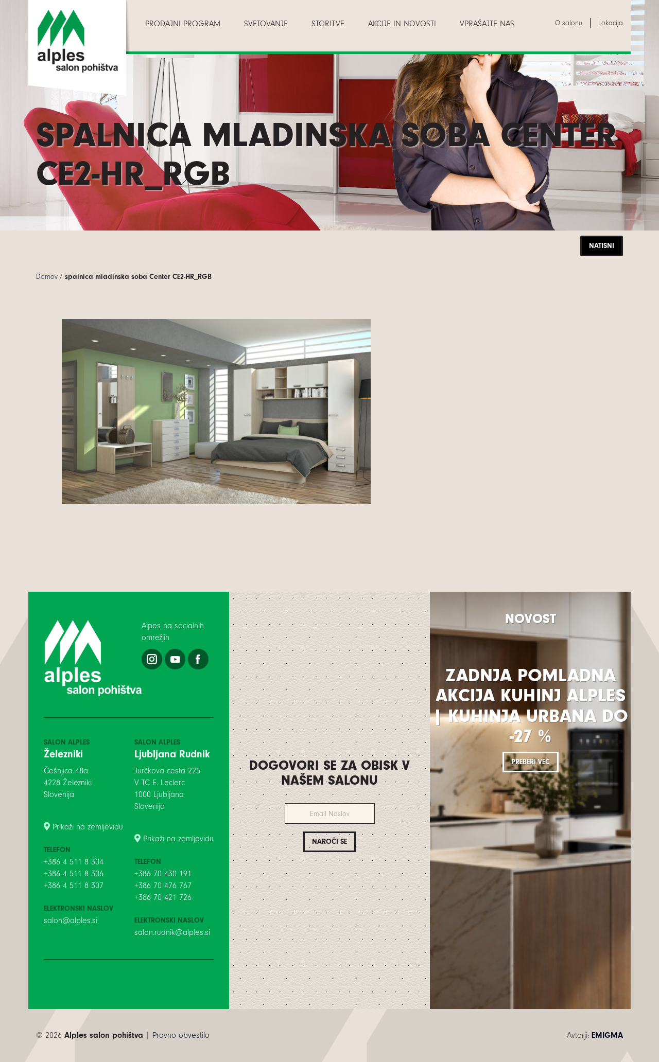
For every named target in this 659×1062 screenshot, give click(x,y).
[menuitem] (183, 23)
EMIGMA (607, 1035)
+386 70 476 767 (163, 885)
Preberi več (530, 761)
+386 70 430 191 (163, 873)
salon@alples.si (70, 920)
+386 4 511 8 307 (73, 885)
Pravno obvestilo (181, 1035)
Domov (47, 276)
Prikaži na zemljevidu (88, 826)
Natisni (601, 245)
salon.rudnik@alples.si (172, 932)
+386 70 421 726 (163, 897)
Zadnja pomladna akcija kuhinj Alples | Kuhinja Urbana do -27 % (530, 706)
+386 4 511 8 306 (73, 873)
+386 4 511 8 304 (73, 861)
